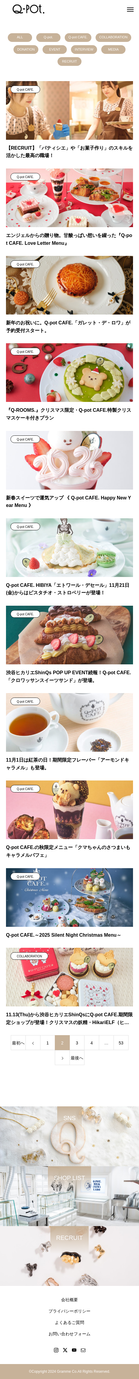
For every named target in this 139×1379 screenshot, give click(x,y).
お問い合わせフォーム (69, 1333)
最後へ (77, 1057)
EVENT (54, 49)
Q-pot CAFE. (77, 37)
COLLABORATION (113, 37)
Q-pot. (48, 37)
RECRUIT (69, 61)
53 (121, 1043)
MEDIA (113, 49)
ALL (20, 37)
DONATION (26, 49)
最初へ (18, 1043)
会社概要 (69, 1299)
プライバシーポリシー (69, 1311)
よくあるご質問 (69, 1322)
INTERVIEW (84, 49)
